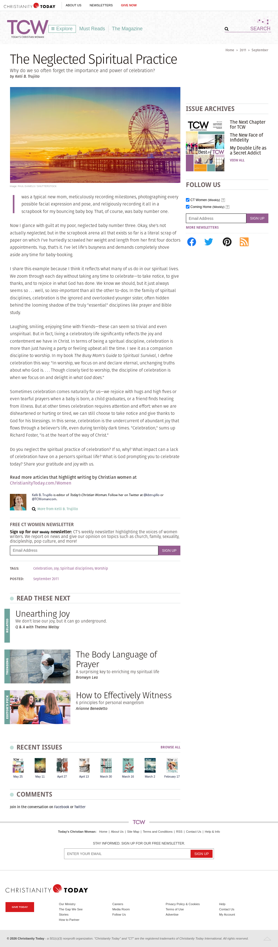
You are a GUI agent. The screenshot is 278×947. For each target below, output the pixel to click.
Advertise (172, 914)
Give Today (20, 906)
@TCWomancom (44, 499)
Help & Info (212, 831)
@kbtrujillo (151, 495)
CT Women (205, 200)
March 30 (106, 776)
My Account (227, 914)
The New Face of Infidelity (246, 137)
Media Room (121, 909)
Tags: (14, 568)
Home (229, 50)
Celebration (42, 568)
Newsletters (101, 5)
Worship (101, 568)
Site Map (133, 831)
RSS (179, 831)
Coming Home (208, 207)
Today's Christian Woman (76, 831)
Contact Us (193, 831)
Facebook (61, 807)
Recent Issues (39, 747)
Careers (117, 904)
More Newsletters (202, 227)
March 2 (150, 776)
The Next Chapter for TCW (247, 124)
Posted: (17, 579)
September (260, 50)
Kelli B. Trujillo (42, 495)
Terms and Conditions (157, 831)
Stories (63, 914)
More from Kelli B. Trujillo (57, 509)
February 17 (172, 776)
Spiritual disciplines (76, 568)
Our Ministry (67, 904)
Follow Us (119, 914)
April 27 (62, 776)
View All (237, 160)
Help (222, 904)
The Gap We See (70, 909)
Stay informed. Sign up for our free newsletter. (139, 843)
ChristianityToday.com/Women (40, 483)
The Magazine (127, 28)
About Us (73, 5)
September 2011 (46, 579)
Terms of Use (175, 909)
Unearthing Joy (42, 613)
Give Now (129, 5)
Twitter (80, 807)
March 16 (128, 776)
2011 (243, 50)
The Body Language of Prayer (116, 659)
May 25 (18, 776)
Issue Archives (210, 108)
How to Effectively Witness (124, 695)
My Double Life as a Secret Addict (248, 150)
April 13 (84, 776)
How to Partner (69, 919)
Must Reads (92, 28)
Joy (56, 568)
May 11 (40, 776)
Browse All (170, 747)
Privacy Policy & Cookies (183, 904)
